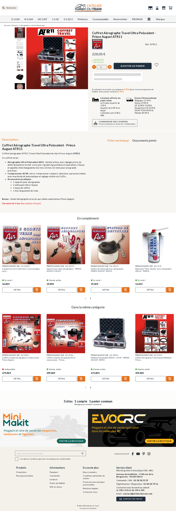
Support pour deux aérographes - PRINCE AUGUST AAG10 (64, 270)
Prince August (66, 153)
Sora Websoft (91, 508)
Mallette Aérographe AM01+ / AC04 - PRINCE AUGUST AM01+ (110, 359)
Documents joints (144, 140)
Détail (17, 290)
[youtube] (138, 454)
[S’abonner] (82, 453)
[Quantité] (102, 67)
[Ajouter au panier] (133, 66)
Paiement (54, 472)
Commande (55, 476)
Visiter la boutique (71, 441)
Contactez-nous (90, 492)
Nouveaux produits (24, 476)
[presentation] (85, 297)
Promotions (21, 472)
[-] (94, 67)
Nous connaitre (90, 472)
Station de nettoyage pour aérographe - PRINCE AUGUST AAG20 (107, 270)
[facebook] (132, 454)
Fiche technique (118, 140)
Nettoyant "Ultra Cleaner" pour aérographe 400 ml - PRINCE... (153, 270)
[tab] (118, 141)
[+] (110, 67)
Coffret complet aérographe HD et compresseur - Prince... (61, 359)
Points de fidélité (57, 483)
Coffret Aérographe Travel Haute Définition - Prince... (154, 359)
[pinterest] (143, 454)
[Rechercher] (9, 8)
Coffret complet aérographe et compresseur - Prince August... (21, 359)
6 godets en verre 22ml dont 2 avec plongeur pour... (21, 270)
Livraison (53, 479)
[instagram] (149, 454)
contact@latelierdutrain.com (137, 493)
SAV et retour (56, 487)
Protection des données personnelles (94, 483)
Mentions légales (90, 488)
